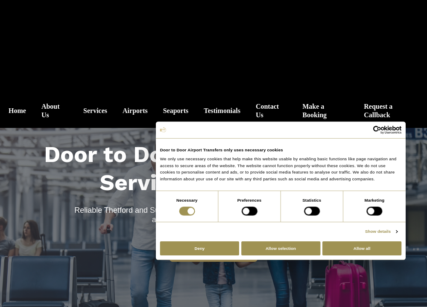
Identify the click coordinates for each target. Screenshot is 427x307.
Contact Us (267, 111)
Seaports (176, 110)
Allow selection (281, 248)
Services (95, 110)
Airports (135, 110)
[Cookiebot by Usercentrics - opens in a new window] (377, 130)
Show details (378, 231)
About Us (50, 111)
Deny (199, 248)
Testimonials (222, 110)
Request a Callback (378, 111)
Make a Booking (314, 111)
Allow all (362, 248)
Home (17, 110)
